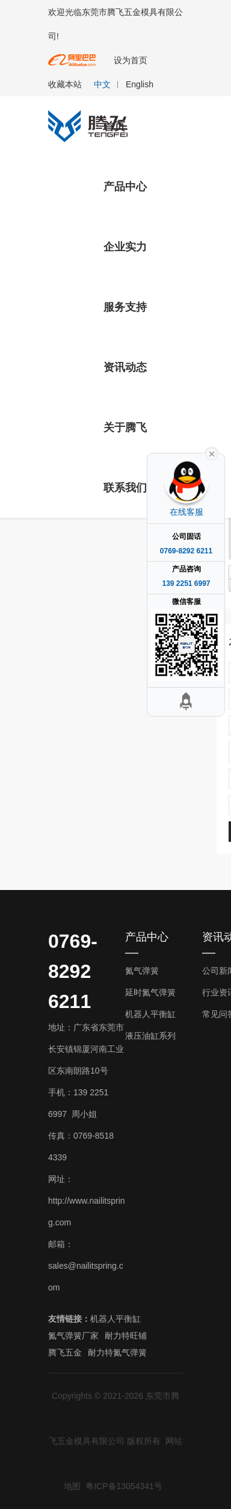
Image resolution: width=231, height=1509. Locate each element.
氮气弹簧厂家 (73, 1335)
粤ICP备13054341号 (123, 1486)
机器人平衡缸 (150, 1014)
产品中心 (125, 187)
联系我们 (125, 488)
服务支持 (125, 307)
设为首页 (130, 60)
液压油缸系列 (150, 1036)
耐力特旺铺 (126, 1335)
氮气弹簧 (142, 970)
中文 (102, 84)
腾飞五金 (65, 1352)
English (139, 84)
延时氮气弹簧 (150, 992)
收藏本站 (65, 84)
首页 (114, 126)
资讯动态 (125, 367)
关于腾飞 (125, 428)
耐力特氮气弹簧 (117, 1352)
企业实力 (125, 247)
